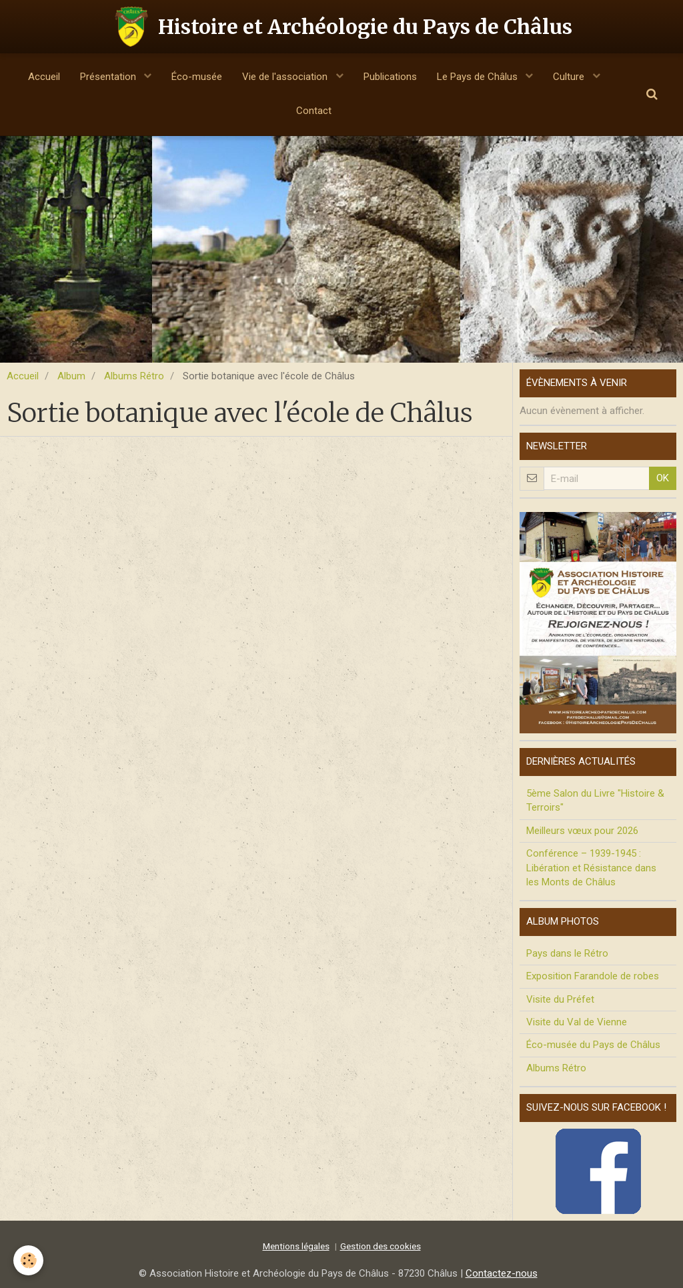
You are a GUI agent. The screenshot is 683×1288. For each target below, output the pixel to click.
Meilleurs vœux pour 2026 (582, 831)
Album (71, 376)
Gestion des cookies (380, 1246)
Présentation (109, 77)
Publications (390, 77)
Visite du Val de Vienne (576, 1022)
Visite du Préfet (560, 999)
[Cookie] (28, 1260)
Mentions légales (296, 1246)
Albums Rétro (134, 376)
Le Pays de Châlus (478, 77)
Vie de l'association (286, 77)
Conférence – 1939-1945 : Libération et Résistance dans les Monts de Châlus (591, 867)
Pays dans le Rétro (567, 953)
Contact (313, 111)
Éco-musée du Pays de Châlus (593, 1045)
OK (662, 478)
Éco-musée (196, 77)
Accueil (44, 77)
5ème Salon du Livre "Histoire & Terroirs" (595, 800)
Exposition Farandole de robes (592, 976)
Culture (570, 77)
